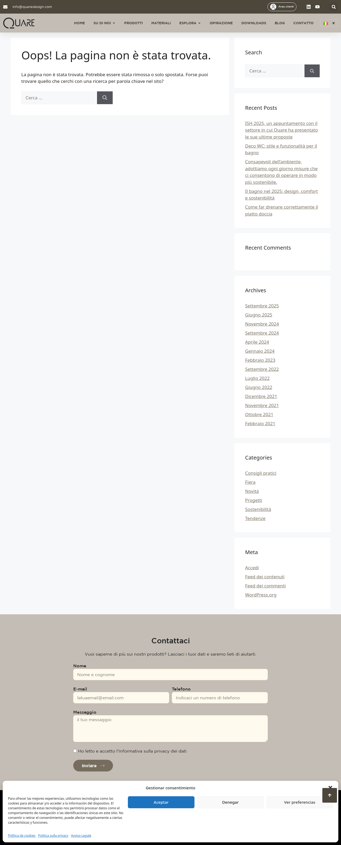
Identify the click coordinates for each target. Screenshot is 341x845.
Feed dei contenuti (265, 577)
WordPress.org (261, 595)
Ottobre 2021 (259, 414)
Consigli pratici (260, 473)
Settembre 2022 (262, 369)
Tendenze (255, 518)
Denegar (230, 802)
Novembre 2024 (262, 324)
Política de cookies (21, 835)
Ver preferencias (299, 802)
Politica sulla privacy (53, 835)
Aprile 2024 (257, 342)
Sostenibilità (258, 509)
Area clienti (286, 6)
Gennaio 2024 (260, 351)
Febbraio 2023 (260, 360)
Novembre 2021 (262, 405)
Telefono (181, 688)
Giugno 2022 (258, 387)
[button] (330, 787)
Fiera (250, 482)
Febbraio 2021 (260, 423)
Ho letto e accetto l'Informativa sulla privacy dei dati (132, 751)
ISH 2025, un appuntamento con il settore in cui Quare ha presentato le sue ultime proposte (281, 130)
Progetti (253, 500)
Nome (79, 665)
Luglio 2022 (257, 378)
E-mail (80, 688)
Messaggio (84, 712)
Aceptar (161, 802)
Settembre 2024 (262, 333)
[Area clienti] (273, 7)
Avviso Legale (81, 835)
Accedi (252, 567)
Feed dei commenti (265, 586)
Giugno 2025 (258, 315)
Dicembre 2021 (261, 396)
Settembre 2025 (262, 306)
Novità (252, 491)
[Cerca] (105, 97)
